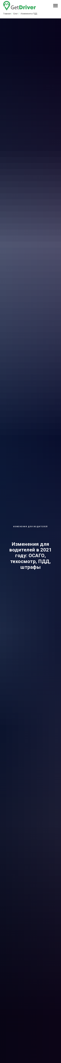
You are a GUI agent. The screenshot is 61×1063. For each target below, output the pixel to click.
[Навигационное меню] (55, 5)
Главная (7, 14)
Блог (16, 14)
